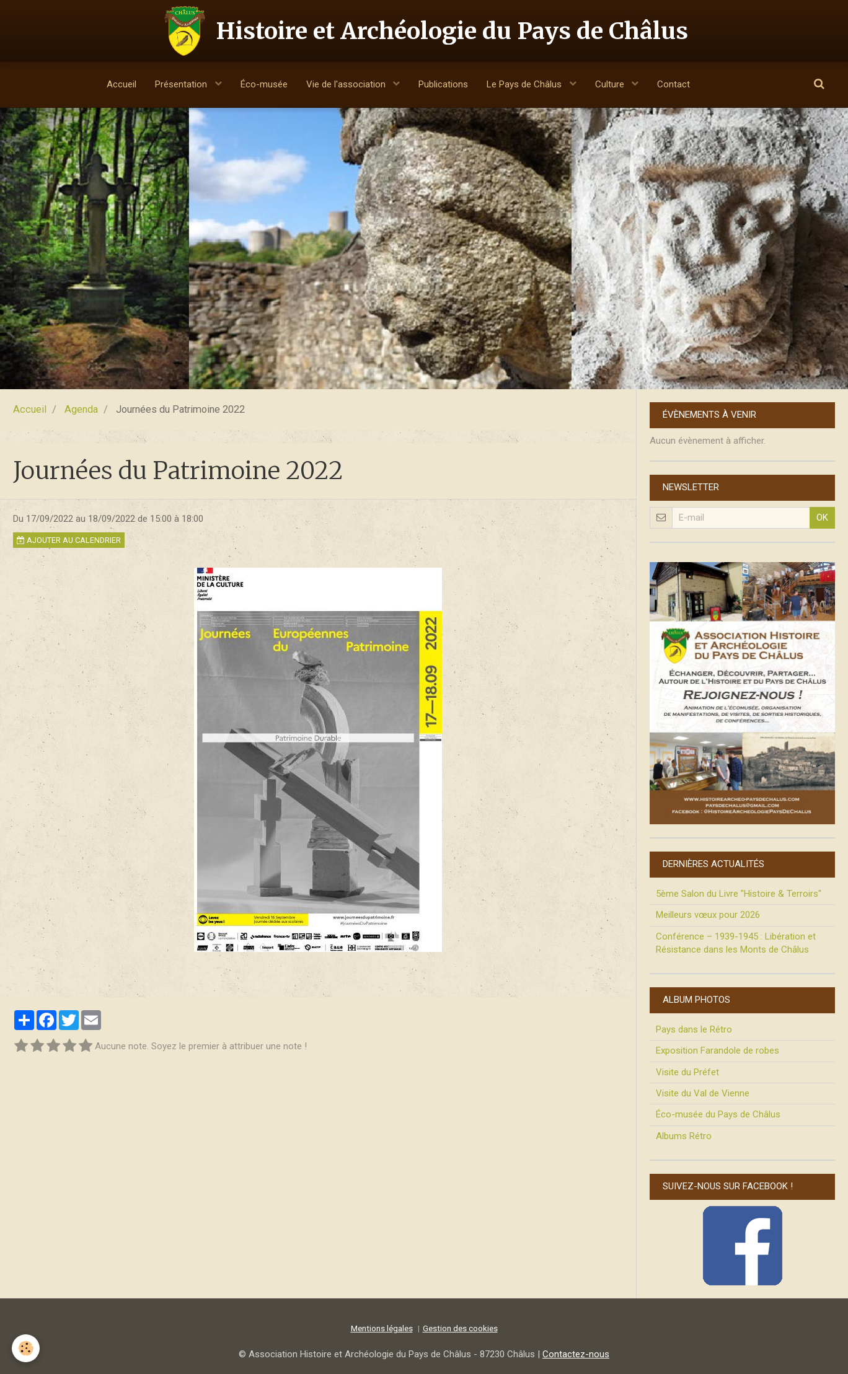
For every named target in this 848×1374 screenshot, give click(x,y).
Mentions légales (382, 1328)
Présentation (182, 84)
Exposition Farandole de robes (717, 1050)
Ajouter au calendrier (69, 540)
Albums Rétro (684, 1136)
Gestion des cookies (460, 1328)
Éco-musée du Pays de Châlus (718, 1114)
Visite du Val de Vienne (702, 1093)
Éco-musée (264, 84)
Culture (611, 84)
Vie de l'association (347, 84)
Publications (443, 84)
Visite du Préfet (687, 1072)
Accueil (121, 84)
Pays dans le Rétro (694, 1029)
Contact (673, 84)
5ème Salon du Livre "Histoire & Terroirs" (738, 893)
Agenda (81, 409)
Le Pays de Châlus (525, 84)
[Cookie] (26, 1348)
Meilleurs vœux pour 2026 (708, 914)
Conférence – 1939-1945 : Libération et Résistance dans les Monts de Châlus (736, 943)
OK (822, 517)
